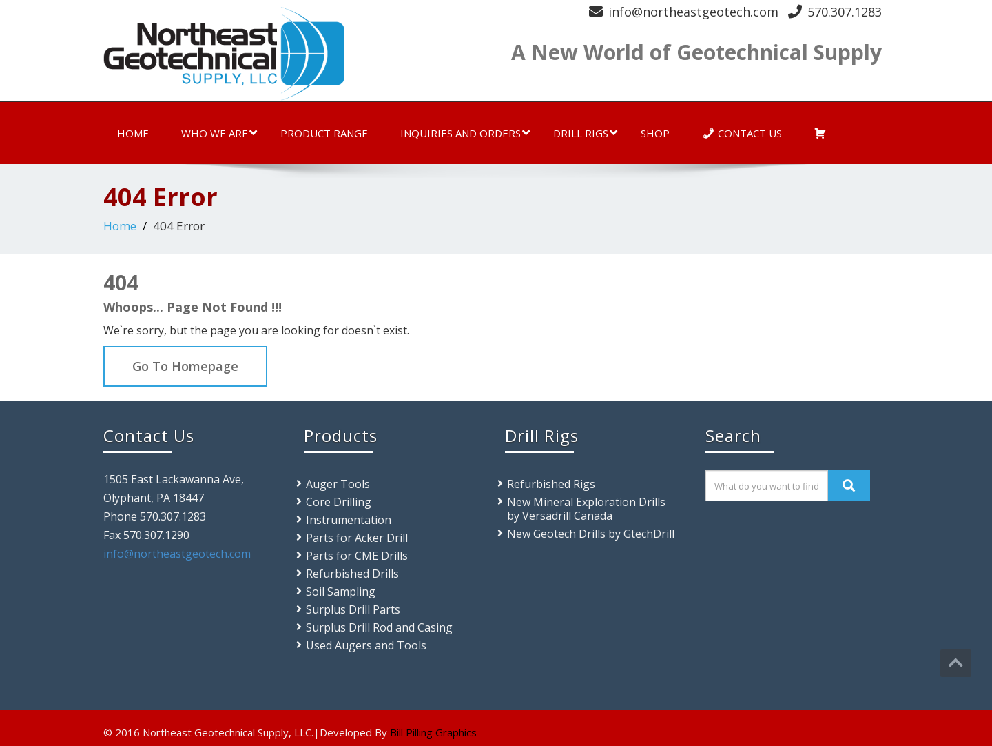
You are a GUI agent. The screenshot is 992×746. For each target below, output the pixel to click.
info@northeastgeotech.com (693, 11)
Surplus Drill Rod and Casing (379, 627)
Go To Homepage (185, 366)
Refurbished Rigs (551, 484)
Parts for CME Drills (357, 555)
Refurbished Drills (352, 573)
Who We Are (219, 133)
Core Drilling (338, 502)
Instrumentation (348, 519)
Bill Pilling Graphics (433, 732)
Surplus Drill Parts (353, 609)
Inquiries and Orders (465, 133)
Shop (655, 133)
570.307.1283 (844, 11)
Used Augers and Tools (366, 645)
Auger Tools (338, 484)
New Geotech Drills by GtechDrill (590, 533)
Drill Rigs (585, 133)
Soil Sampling (340, 591)
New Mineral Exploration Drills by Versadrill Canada (586, 508)
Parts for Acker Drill (357, 537)
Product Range (324, 133)
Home (133, 133)
